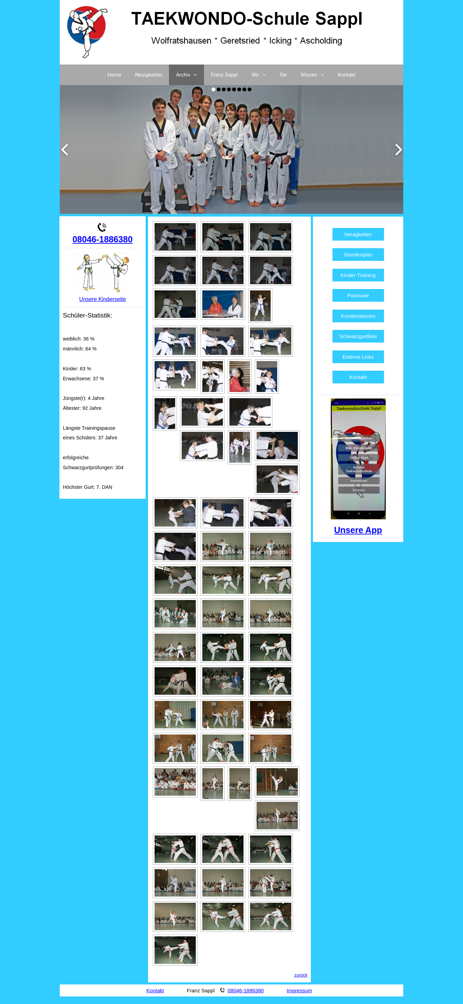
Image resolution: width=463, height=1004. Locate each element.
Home (114, 75)
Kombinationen (358, 316)
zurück (300, 975)
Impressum (299, 990)
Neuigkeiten (148, 75)
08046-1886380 (102, 239)
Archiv (190, 75)
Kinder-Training (358, 275)
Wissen (316, 75)
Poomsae (358, 295)
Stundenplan (357, 254)
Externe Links (358, 357)
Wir (262, 75)
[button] (197, 75)
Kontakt (347, 75)
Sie (283, 75)
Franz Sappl (224, 75)
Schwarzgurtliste (358, 336)
